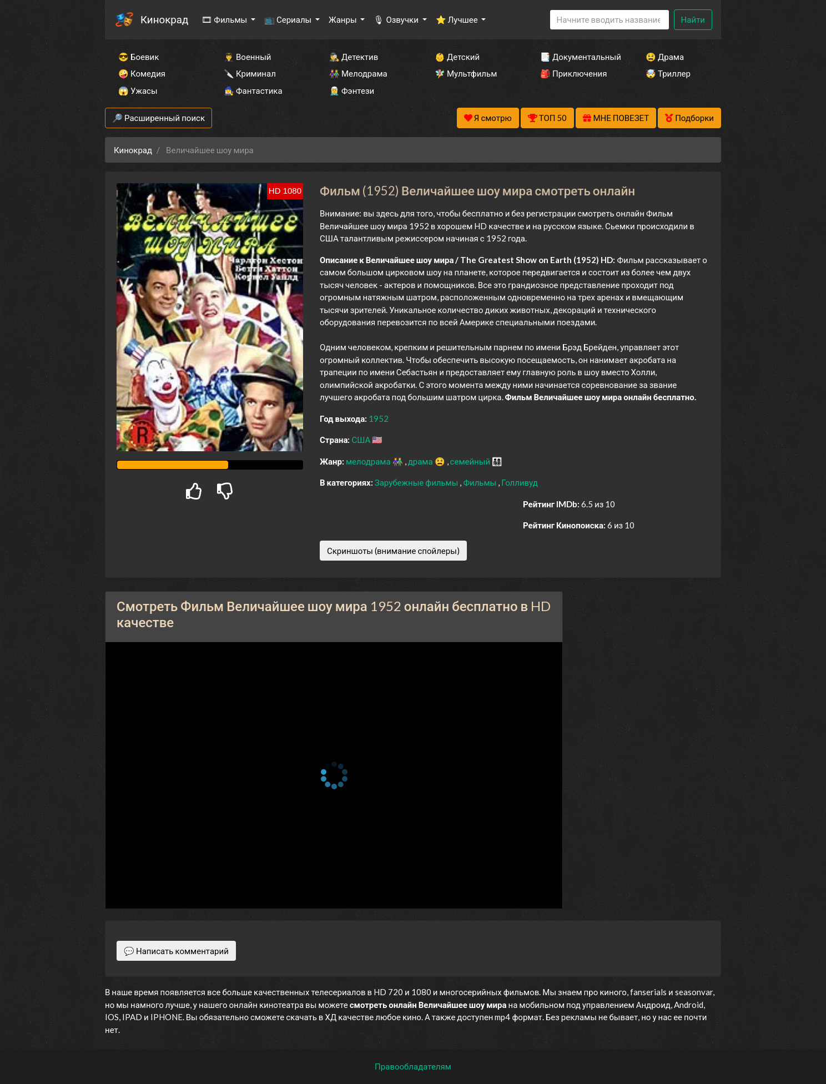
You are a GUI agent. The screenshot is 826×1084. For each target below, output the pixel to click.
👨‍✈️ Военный (247, 57)
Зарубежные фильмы (417, 482)
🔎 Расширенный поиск (158, 118)
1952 (379, 418)
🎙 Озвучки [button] (397, 19)
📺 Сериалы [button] (288, 19)
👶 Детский (457, 57)
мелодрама (369, 461)
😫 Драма (665, 57)
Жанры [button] (344, 19)
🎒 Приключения (573, 73)
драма (421, 461)
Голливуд (519, 482)
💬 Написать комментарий (176, 951)
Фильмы (480, 482)
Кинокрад (164, 19)
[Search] (609, 19)
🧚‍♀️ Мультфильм (466, 73)
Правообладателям (413, 1066)
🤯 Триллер (668, 73)
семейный (471, 461)
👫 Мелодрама (358, 73)
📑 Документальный (578, 57)
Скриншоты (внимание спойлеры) (393, 551)
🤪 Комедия (141, 73)
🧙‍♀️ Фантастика (253, 90)
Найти (693, 19)
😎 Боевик (138, 57)
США (361, 440)
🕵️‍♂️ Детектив (353, 57)
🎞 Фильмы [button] (225, 19)
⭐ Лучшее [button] (458, 19)
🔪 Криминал (250, 73)
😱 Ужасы (138, 90)
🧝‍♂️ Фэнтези (351, 90)
